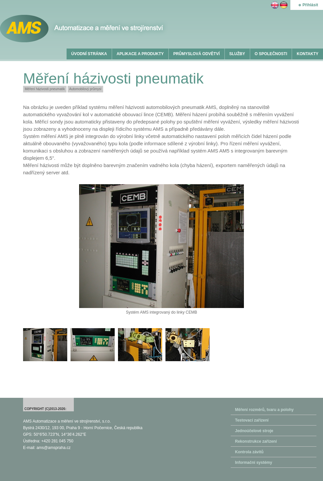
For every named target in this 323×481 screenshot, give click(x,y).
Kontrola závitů (249, 452)
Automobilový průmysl (85, 89)
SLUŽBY (237, 54)
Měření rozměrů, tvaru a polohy (264, 409)
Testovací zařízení (252, 420)
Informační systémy (253, 462)
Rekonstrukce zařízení (256, 441)
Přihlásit (310, 5)
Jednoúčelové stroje (254, 431)
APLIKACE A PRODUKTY (140, 54)
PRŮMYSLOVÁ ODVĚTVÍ (196, 54)
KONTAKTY (307, 54)
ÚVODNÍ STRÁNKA (89, 54)
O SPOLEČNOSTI (271, 54)
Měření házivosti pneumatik (45, 89)
